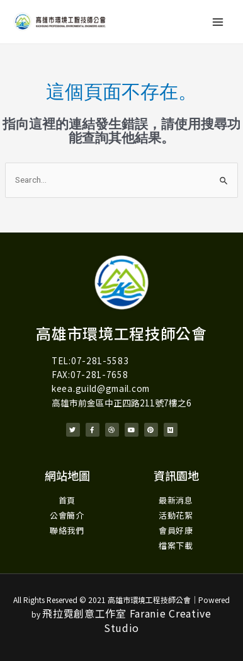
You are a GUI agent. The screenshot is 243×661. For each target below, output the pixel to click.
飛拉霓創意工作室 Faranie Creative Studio (127, 620)
